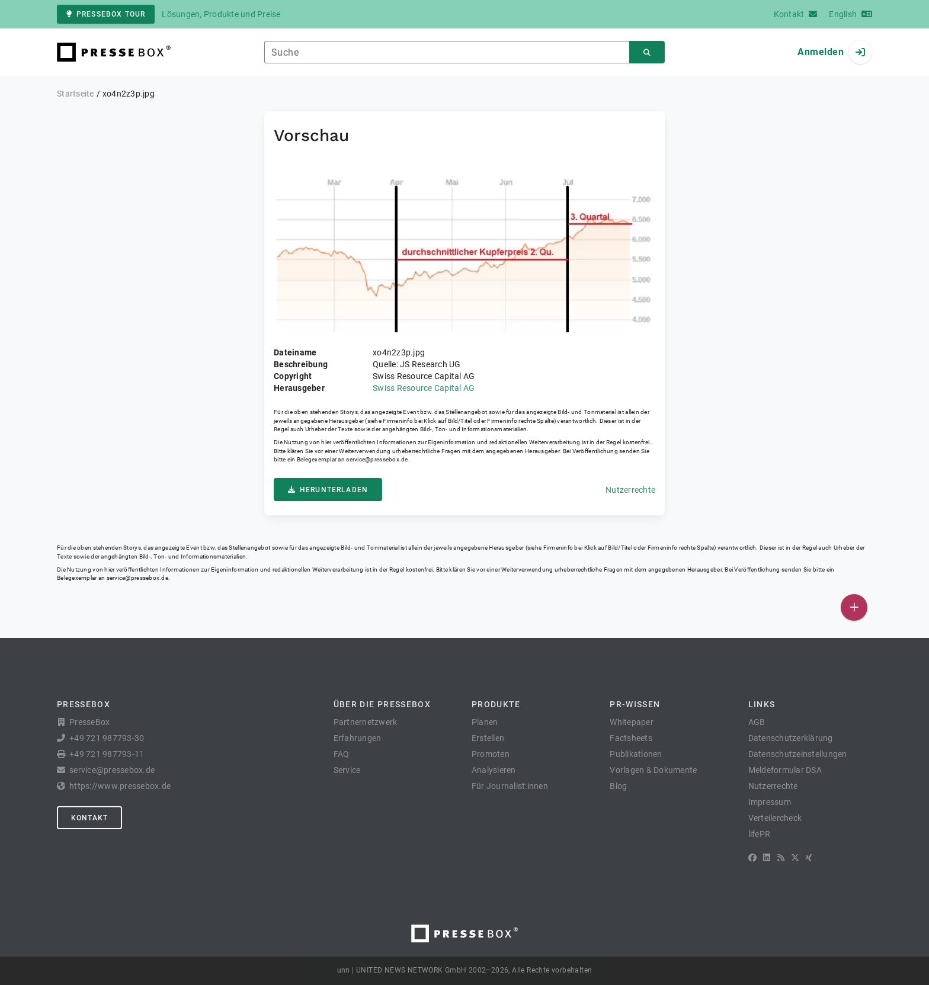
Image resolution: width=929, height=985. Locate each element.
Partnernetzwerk (366, 722)
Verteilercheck (775, 818)
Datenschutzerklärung (790, 738)
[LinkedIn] (766, 858)
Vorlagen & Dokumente (653, 770)
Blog (618, 786)
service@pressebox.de (377, 459)
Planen (485, 722)
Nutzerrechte (630, 490)
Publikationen (636, 754)
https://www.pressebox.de (120, 786)
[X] (795, 858)
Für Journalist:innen (510, 786)
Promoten (491, 754)
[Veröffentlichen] (854, 607)
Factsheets (631, 738)
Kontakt (89, 818)
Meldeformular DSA (785, 770)
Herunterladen (328, 490)
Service (347, 770)
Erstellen (488, 738)
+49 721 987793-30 (106, 738)
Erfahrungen (358, 738)
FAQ (342, 754)
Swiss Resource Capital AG (424, 388)
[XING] (809, 858)
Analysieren (494, 770)
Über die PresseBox (382, 704)
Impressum (769, 802)
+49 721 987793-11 (106, 754)
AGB (756, 722)
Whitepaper (631, 722)
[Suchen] (647, 52)
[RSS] (780, 858)
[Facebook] (752, 858)
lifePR (759, 834)
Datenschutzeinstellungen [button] (797, 754)
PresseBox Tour (105, 14)
